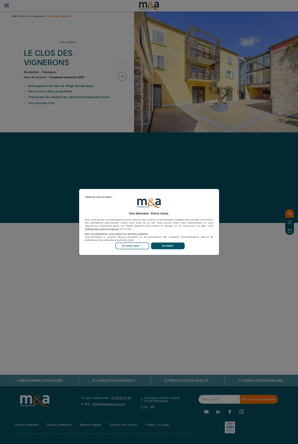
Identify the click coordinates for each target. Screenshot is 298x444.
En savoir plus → (132, 245)
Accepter (167, 245)
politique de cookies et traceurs (102, 229)
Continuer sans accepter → (99, 197)
